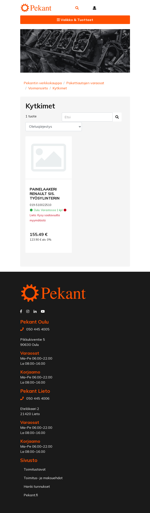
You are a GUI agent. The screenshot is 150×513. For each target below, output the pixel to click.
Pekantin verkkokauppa (43, 83)
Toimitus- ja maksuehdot (43, 478)
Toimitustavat (35, 469)
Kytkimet (60, 88)
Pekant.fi (31, 495)
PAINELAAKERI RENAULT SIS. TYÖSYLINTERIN (45, 193)
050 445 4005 (37, 329)
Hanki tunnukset (37, 486)
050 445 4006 (37, 398)
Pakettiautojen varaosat (85, 83)
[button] (77, 7)
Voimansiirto (38, 88)
